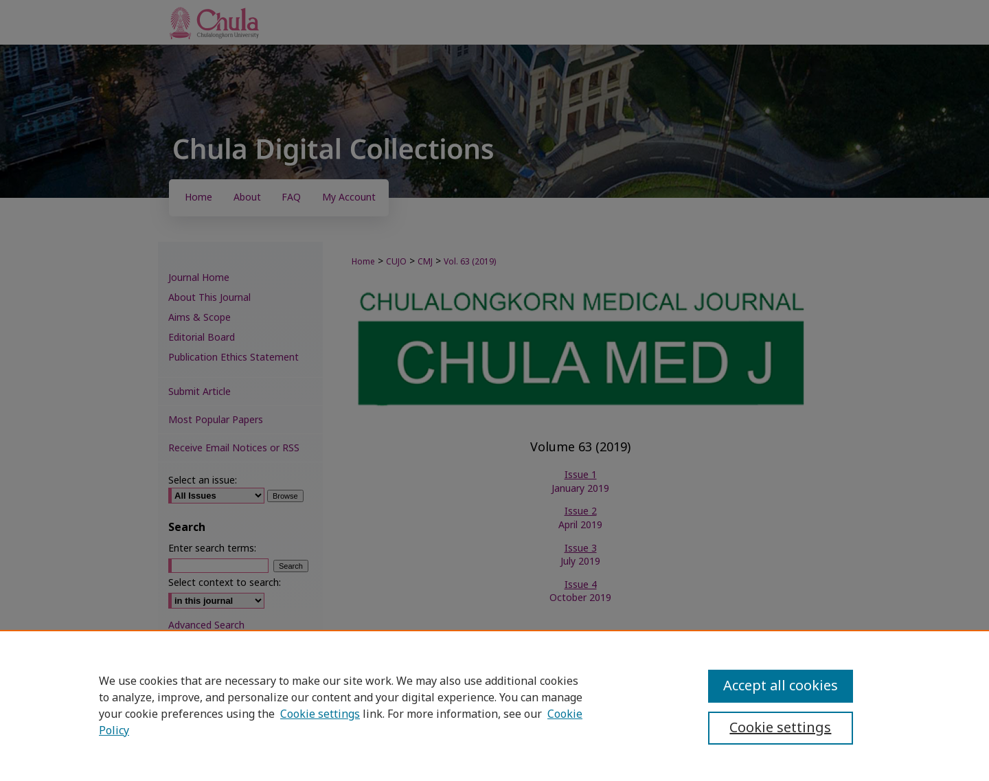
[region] (494, 705)
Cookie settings (320, 714)
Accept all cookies (780, 686)
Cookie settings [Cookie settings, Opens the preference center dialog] (780, 728)
